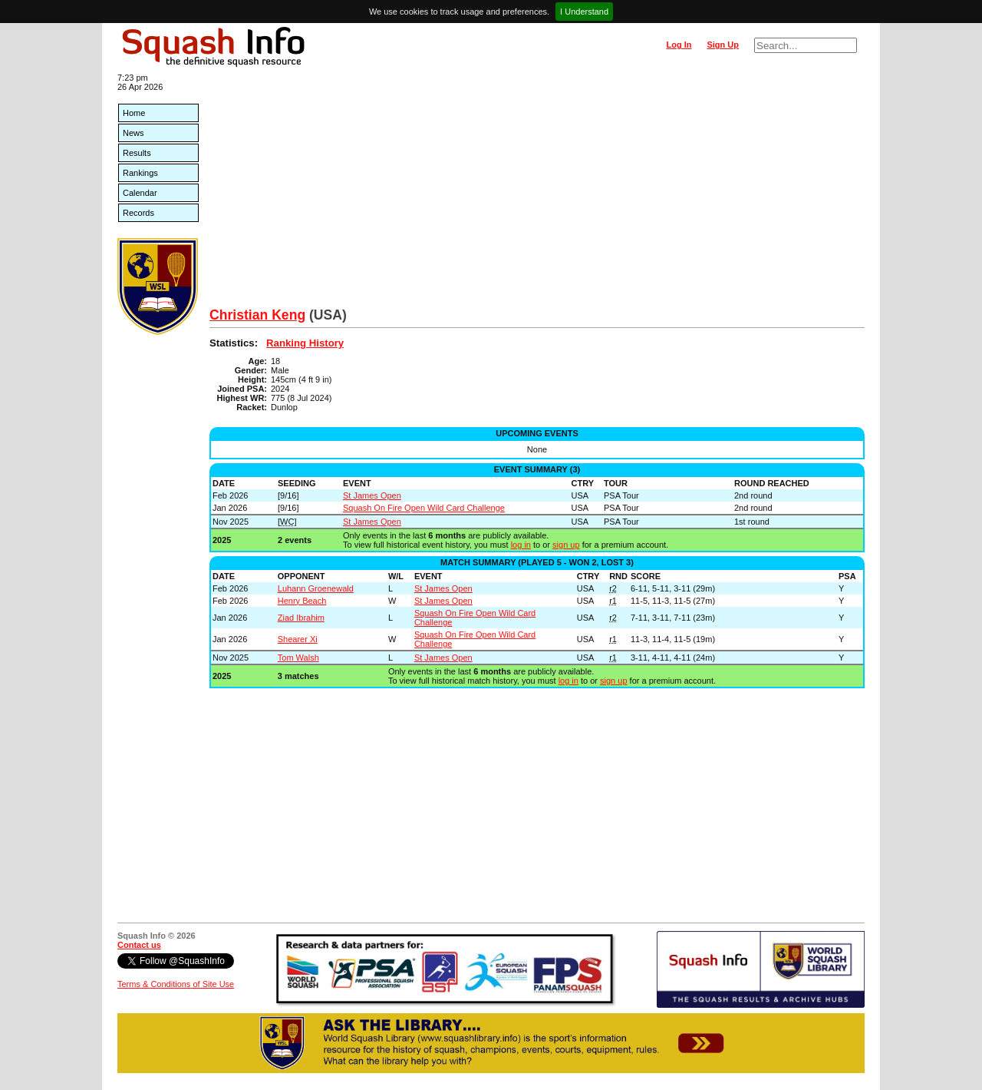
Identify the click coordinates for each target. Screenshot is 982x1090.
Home (134, 113)
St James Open (372, 495)
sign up (565, 544)
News (133, 132)
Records (138, 212)
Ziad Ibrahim (301, 617)
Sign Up (723, 44)
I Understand (584, 11)
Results (137, 152)
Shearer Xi (298, 639)
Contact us (139, 944)
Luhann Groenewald (316, 588)
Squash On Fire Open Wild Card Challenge (424, 507)
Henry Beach (302, 600)
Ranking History (305, 343)
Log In (678, 44)
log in (521, 544)
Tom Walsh (298, 657)
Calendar (140, 192)
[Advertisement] (537, 192)
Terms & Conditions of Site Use (175, 984)
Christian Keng (257, 315)
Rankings (140, 172)
